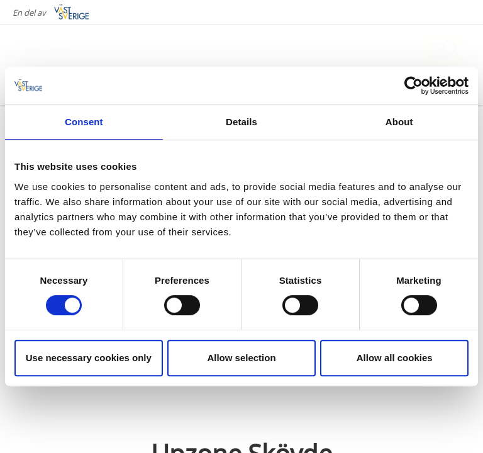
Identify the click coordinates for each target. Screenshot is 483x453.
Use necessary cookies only (89, 357)
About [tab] (399, 121)
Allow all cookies (395, 357)
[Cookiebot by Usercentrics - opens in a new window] (413, 85)
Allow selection (241, 357)
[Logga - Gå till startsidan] (63, 50)
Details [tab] (241, 121)
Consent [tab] (84, 121)
